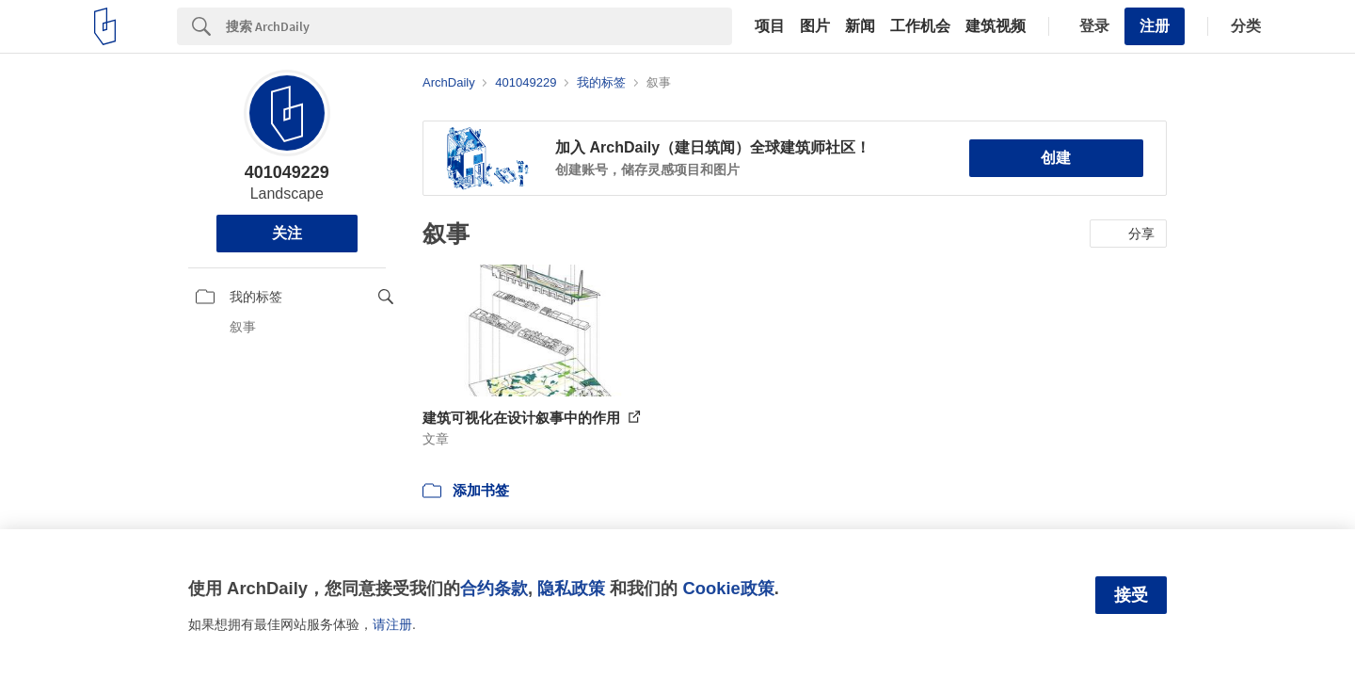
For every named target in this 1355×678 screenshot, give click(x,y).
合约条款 (494, 588)
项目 (770, 26)
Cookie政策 (727, 588)
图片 (815, 26)
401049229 (287, 172)
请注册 (392, 624)
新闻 (860, 26)
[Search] (479, 26)
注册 (1155, 26)
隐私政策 (571, 588)
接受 (1131, 595)
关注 (287, 233)
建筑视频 (995, 26)
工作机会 (920, 26)
